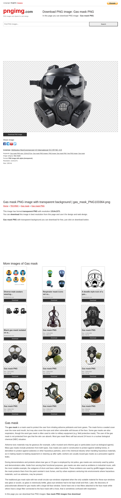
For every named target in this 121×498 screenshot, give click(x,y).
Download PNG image (15, 134)
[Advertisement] (60, 44)
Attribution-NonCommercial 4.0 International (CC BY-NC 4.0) (36, 150)
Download (15, 300)
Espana (20, 3)
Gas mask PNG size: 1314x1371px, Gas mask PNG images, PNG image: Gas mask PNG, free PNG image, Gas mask (47, 153)
